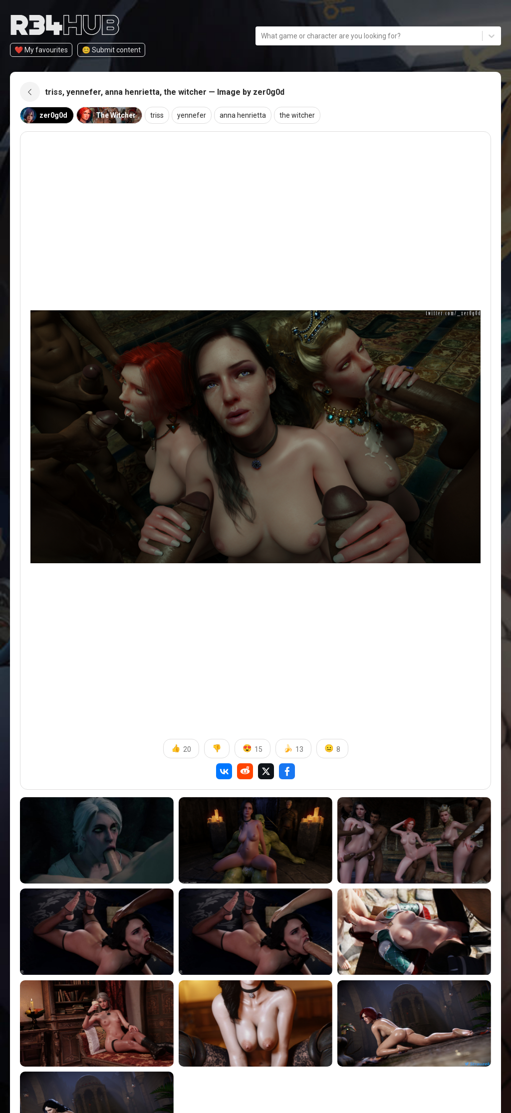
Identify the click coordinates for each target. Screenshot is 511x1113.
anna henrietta (243, 115)
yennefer (191, 115)
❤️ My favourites (41, 50)
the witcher (297, 115)
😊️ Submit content (111, 50)
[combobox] (261, 36)
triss (157, 115)
